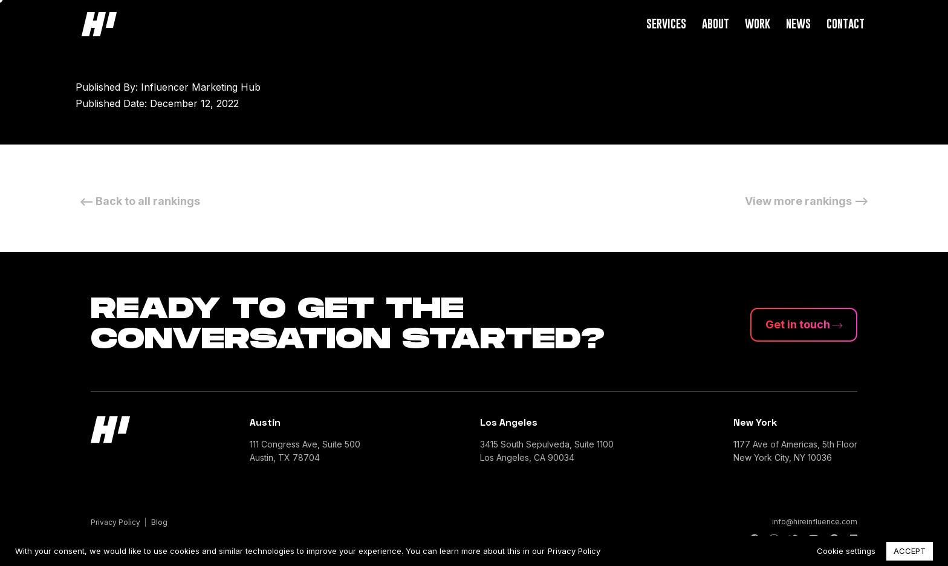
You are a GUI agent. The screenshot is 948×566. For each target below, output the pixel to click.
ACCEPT (910, 551)
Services (666, 23)
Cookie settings (846, 551)
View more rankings (808, 201)
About (715, 23)
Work (757, 23)
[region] (474, 551)
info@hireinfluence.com (814, 521)
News (798, 23)
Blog (159, 522)
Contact (845, 23)
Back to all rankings (138, 201)
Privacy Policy (574, 551)
